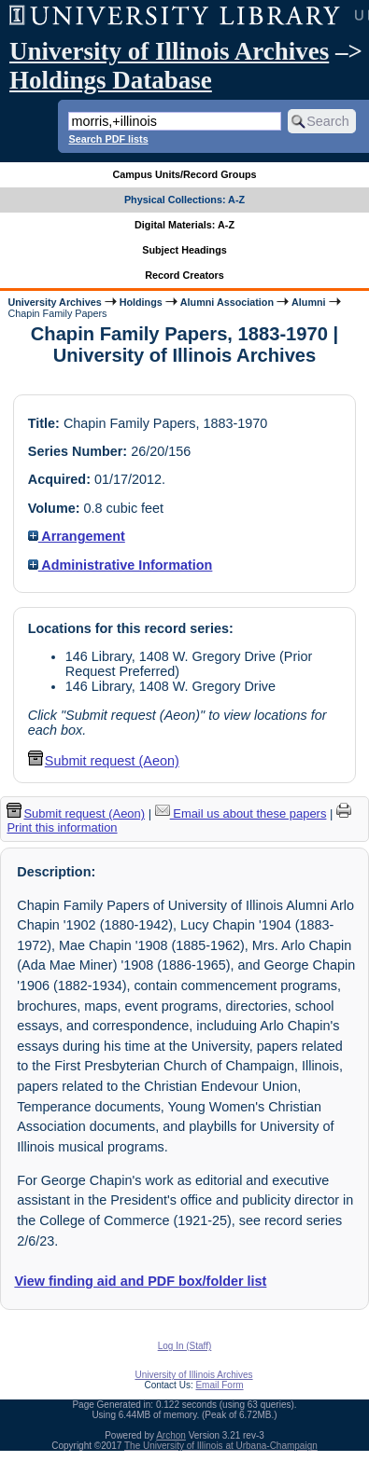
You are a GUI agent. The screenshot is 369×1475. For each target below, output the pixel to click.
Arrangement (76, 536)
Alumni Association (227, 302)
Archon (171, 1435)
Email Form (219, 1385)
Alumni (308, 302)
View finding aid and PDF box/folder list (140, 1281)
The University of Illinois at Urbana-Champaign (221, 1446)
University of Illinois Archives (169, 51)
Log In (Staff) (185, 1346)
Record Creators (184, 275)
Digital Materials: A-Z (184, 224)
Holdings (141, 302)
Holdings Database (110, 80)
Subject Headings (184, 249)
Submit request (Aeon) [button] (103, 760)
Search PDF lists (108, 139)
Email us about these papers (241, 813)
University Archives (54, 302)
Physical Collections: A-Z (184, 199)
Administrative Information (120, 565)
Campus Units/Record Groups (184, 174)
